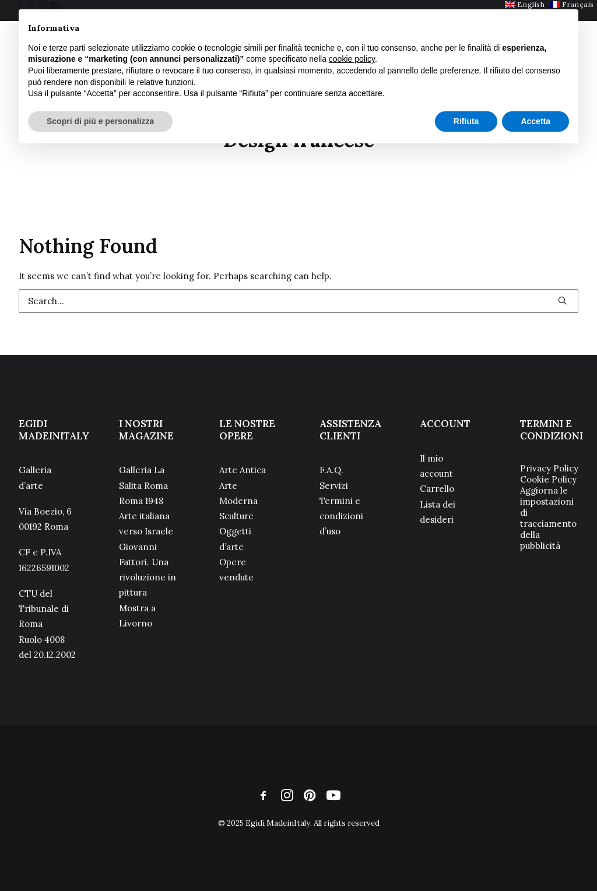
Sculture (236, 516)
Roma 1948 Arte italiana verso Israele (146, 516)
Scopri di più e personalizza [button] (100, 121)
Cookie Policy (548, 479)
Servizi (333, 485)
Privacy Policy (549, 468)
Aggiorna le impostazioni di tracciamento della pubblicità (548, 518)
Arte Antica (242, 470)
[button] (562, 300)
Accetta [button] (535, 121)
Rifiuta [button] (466, 121)
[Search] (298, 301)
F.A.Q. (331, 470)
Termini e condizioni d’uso (341, 516)
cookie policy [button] (352, 59)
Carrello (437, 488)
